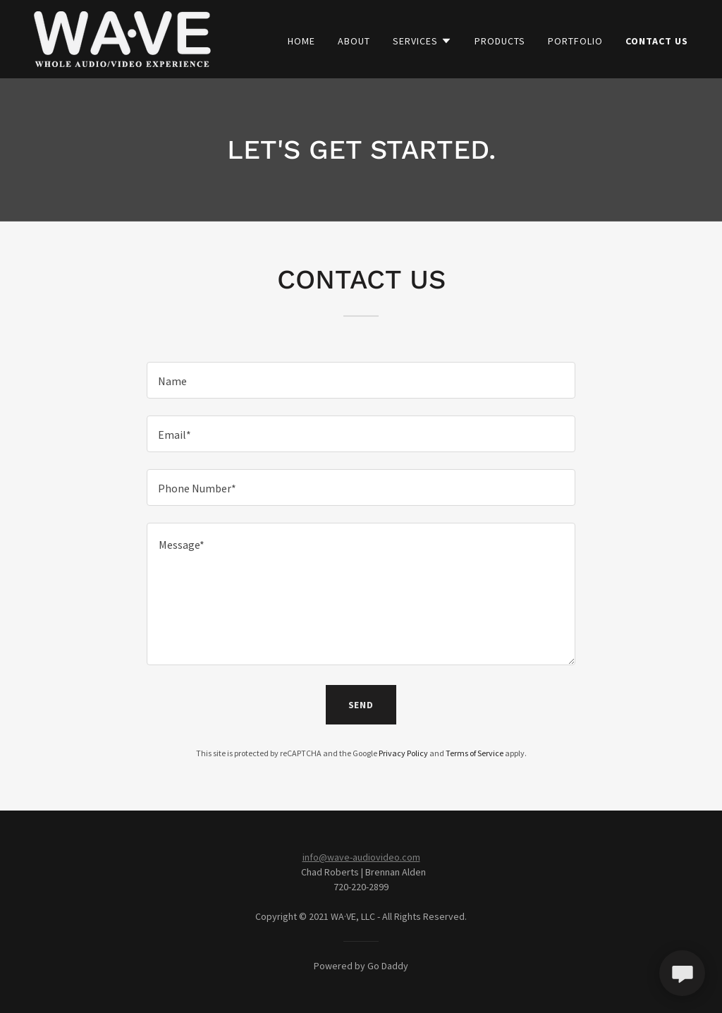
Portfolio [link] (575, 41)
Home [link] (301, 41)
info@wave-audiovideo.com (361, 857)
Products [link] (500, 41)
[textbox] (361, 380)
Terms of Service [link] (474, 753)
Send (361, 704)
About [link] (354, 41)
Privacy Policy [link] (403, 753)
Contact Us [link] (656, 41)
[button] (422, 40)
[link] (122, 37)
